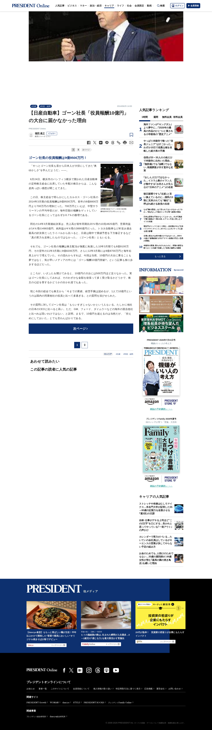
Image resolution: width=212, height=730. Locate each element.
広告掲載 (148, 688)
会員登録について (81, 688)
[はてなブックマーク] (79, 670)
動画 (149, 5)
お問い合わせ (174, 688)
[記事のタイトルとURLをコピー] (118, 142)
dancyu (65, 702)
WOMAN (54, 702)
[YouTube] (116, 670)
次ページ (86, 150)
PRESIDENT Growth (36, 702)
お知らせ (30, 688)
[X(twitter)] (71, 670)
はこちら (161, 409)
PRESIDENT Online (37, 129)
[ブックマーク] (131, 135)
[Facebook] (64, 670)
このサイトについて (60, 688)
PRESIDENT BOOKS (94, 702)
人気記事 (59, 5)
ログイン (177, 5)
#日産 (33, 106)
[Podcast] (106, 670)
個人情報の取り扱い (102, 688)
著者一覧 (43, 688)
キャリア (109, 5)
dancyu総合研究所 (57, 716)
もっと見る (160, 256)
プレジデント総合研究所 (36, 717)
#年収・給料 (45, 106)
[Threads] (97, 670)
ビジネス (72, 5)
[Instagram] (89, 670)
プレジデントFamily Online (120, 702)
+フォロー (51, 133)
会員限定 (139, 5)
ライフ (120, 5)
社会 (129, 5)
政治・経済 (96, 5)
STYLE (76, 702)
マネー (83, 5)
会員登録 (193, 5)
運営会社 (160, 688)
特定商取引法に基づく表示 (128, 688)
